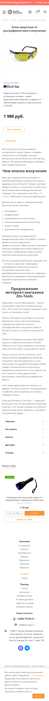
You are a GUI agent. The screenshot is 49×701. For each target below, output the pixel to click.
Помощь (24, 584)
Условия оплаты (24, 595)
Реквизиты (24, 560)
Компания (24, 541)
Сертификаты (24, 553)
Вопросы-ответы (25, 606)
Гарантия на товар (24, 603)
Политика (24, 564)
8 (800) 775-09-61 (26, 618)
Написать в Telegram (27, 648)
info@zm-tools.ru (26, 625)
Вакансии (24, 567)
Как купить (24, 592)
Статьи (24, 588)
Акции (24, 578)
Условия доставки (24, 599)
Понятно (38, 696)
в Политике (37, 675)
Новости (25, 549)
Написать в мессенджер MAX (20, 648)
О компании (24, 545)
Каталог (25, 573)
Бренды (24, 556)
